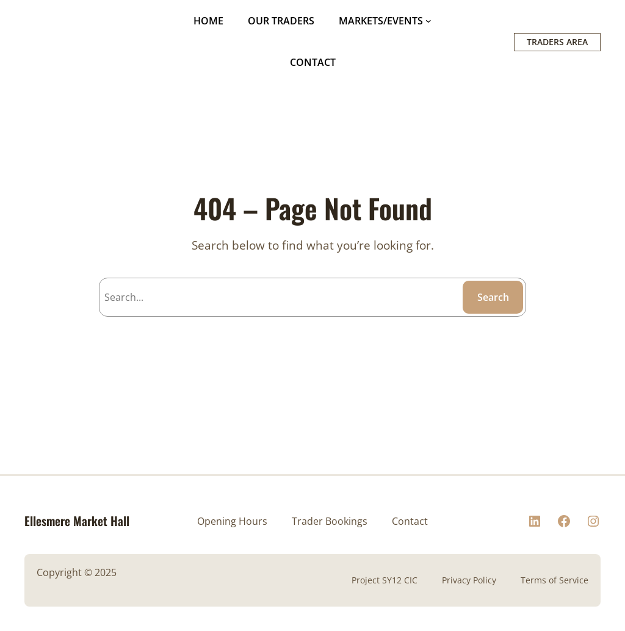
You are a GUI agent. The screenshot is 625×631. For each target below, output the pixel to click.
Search (493, 297)
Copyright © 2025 (77, 572)
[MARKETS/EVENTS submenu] (428, 21)
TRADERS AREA (557, 42)
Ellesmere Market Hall (76, 521)
